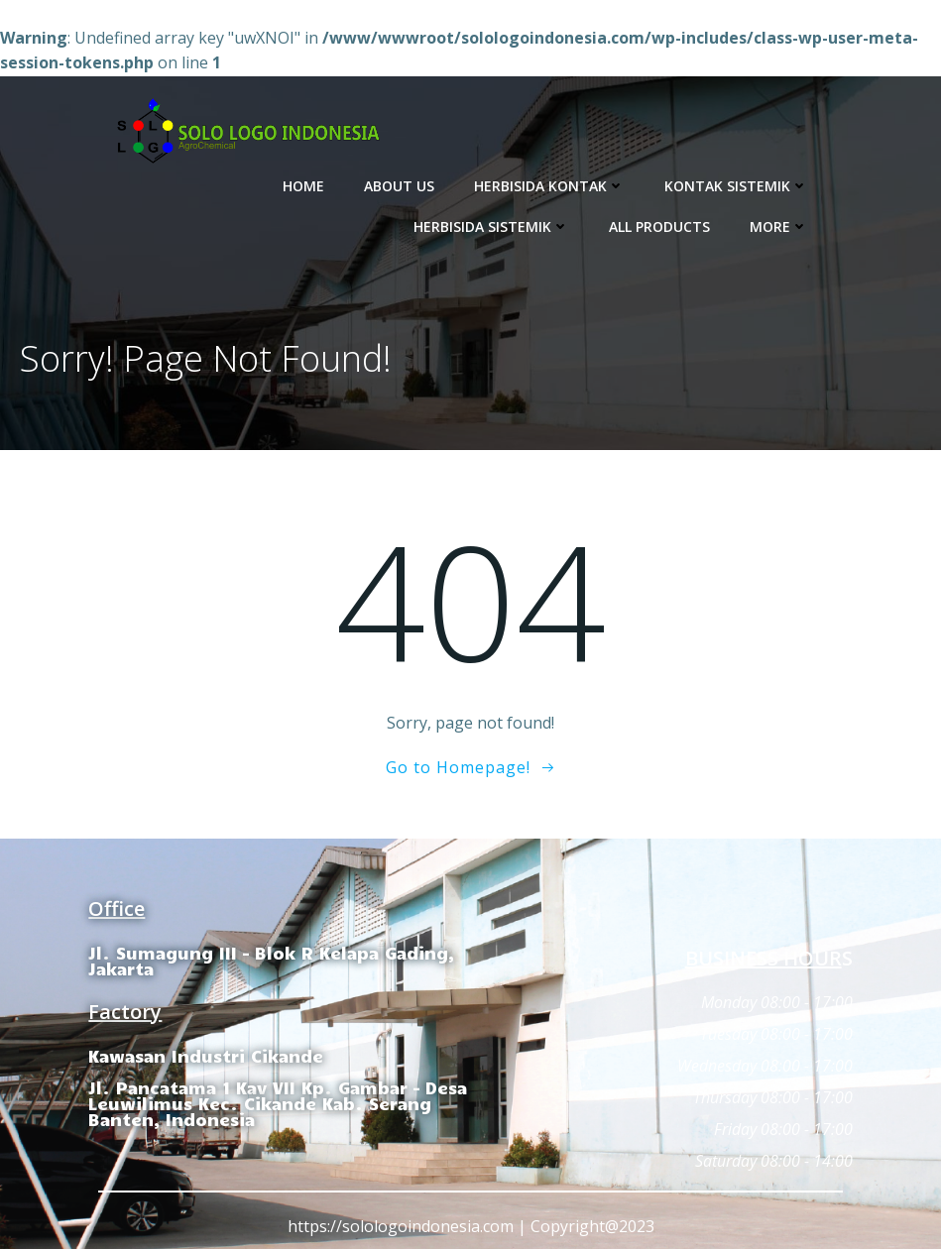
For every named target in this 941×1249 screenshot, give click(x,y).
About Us (399, 185)
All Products (659, 226)
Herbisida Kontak (549, 185)
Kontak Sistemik (736, 185)
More (779, 226)
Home (303, 185)
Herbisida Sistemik (491, 226)
